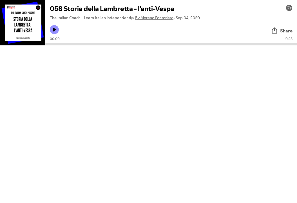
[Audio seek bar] (171, 44)
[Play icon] (54, 29)
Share (281, 30)
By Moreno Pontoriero (154, 18)
